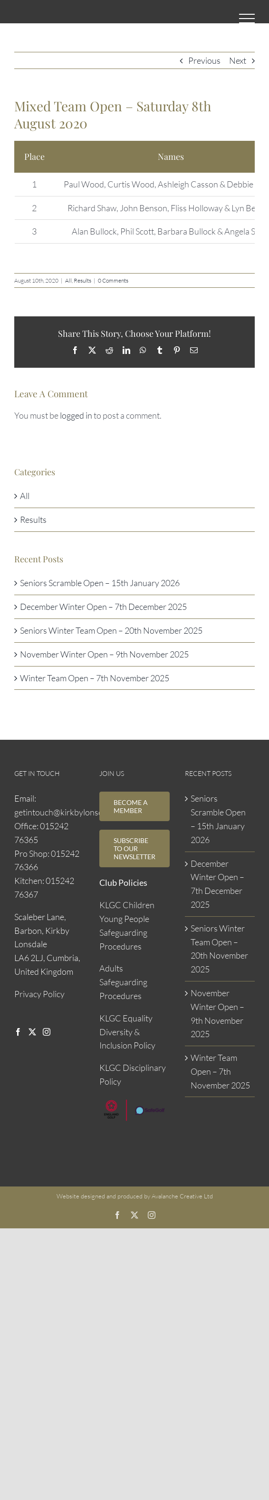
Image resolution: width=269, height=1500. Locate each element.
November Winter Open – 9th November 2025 (104, 654)
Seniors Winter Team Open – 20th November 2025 (111, 630)
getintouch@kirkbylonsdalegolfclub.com (87, 812)
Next (237, 60)
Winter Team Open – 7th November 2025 (94, 678)
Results (82, 280)
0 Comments (113, 280)
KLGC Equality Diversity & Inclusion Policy (127, 1032)
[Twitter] (32, 1032)
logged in (76, 415)
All (68, 280)
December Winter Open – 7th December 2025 (103, 606)
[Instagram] (46, 1032)
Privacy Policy (39, 994)
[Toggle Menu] (246, 18)
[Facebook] (18, 1032)
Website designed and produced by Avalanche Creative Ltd (135, 1196)
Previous (204, 60)
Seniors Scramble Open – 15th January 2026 (100, 583)
